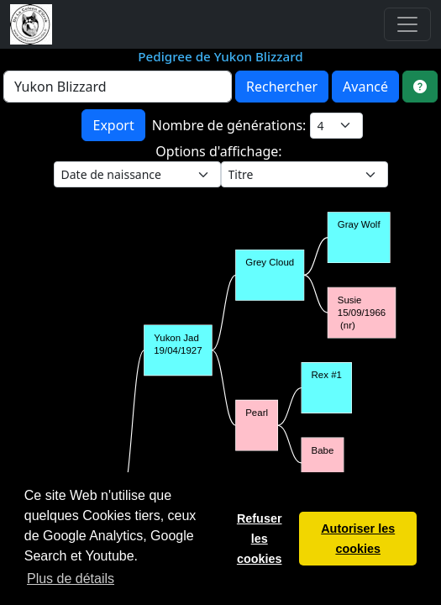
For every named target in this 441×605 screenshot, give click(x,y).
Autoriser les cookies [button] (358, 538)
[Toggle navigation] (407, 24)
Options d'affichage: (220, 151)
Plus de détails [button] (70, 578)
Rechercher (282, 86)
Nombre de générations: (231, 125)
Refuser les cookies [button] (259, 539)
